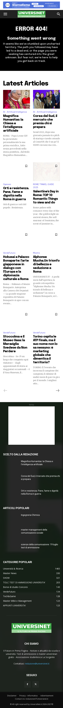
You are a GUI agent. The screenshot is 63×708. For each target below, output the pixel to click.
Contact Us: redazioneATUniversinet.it (31, 699)
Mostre (36, 253)
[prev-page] (5, 390)
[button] (5, 14)
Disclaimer (12, 695)
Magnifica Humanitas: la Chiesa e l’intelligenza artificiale (13, 123)
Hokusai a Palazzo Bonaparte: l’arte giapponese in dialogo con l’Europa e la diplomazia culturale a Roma (16, 268)
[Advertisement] (31, 425)
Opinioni (7, 184)
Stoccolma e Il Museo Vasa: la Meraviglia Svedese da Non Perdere (15, 344)
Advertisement (46, 695)
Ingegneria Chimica (30, 515)
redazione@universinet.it (37, 663)
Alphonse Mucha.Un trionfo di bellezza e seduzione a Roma (46, 264)
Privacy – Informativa (28, 695)
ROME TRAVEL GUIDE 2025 (43, 186)
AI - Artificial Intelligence (15, 112)
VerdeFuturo (9, 253)
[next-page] (57, 390)
